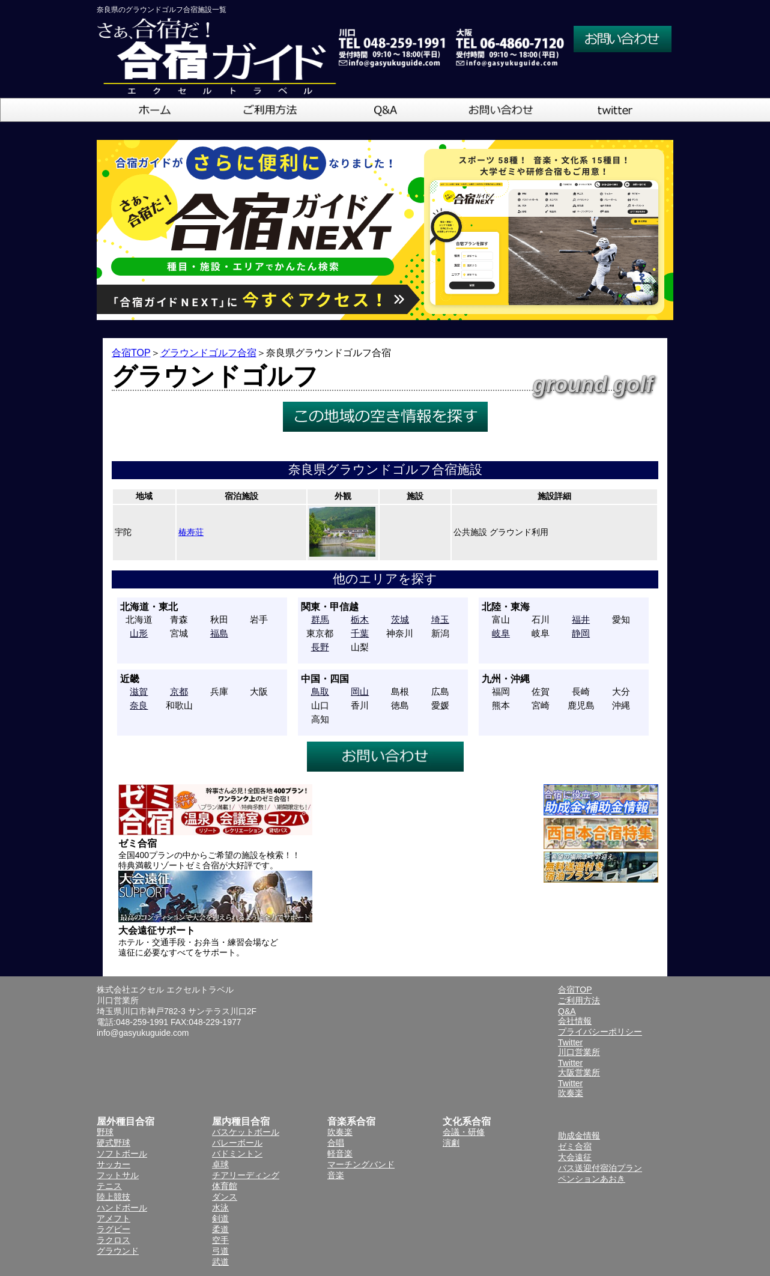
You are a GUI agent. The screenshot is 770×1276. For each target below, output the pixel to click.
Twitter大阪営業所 (579, 1067)
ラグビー (113, 1229)
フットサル (118, 1175)
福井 (581, 619)
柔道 (220, 1229)
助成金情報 (579, 1135)
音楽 (335, 1175)
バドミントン (237, 1153)
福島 (219, 633)
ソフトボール (122, 1153)
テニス (109, 1186)
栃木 (360, 619)
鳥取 (320, 691)
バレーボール (237, 1142)
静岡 (581, 633)
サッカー (113, 1164)
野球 (105, 1132)
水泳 (220, 1207)
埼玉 (440, 619)
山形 (139, 633)
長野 (320, 647)
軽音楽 (340, 1153)
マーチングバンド (361, 1164)
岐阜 (501, 633)
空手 (220, 1240)
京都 (179, 691)
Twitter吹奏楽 (570, 1088)
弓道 (220, 1251)
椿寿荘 (191, 532)
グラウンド (118, 1251)
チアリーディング (245, 1175)
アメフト (113, 1218)
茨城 (400, 619)
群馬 (320, 619)
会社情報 (575, 1021)
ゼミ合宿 (575, 1146)
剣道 (220, 1218)
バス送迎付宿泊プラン (600, 1168)
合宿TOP (131, 353)
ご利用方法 (579, 1000)
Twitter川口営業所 (579, 1047)
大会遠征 (575, 1157)
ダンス (224, 1197)
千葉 (360, 633)
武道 (220, 1261)
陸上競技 (113, 1197)
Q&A (567, 1011)
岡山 (360, 691)
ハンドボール (122, 1207)
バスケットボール (245, 1132)
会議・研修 (464, 1132)
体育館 (224, 1186)
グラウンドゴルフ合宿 (208, 353)
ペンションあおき (591, 1179)
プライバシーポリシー (600, 1031)
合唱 (335, 1142)
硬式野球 (113, 1142)
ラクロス (113, 1240)
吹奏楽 (340, 1132)
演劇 (451, 1142)
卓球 (220, 1164)
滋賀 (139, 691)
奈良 (139, 705)
